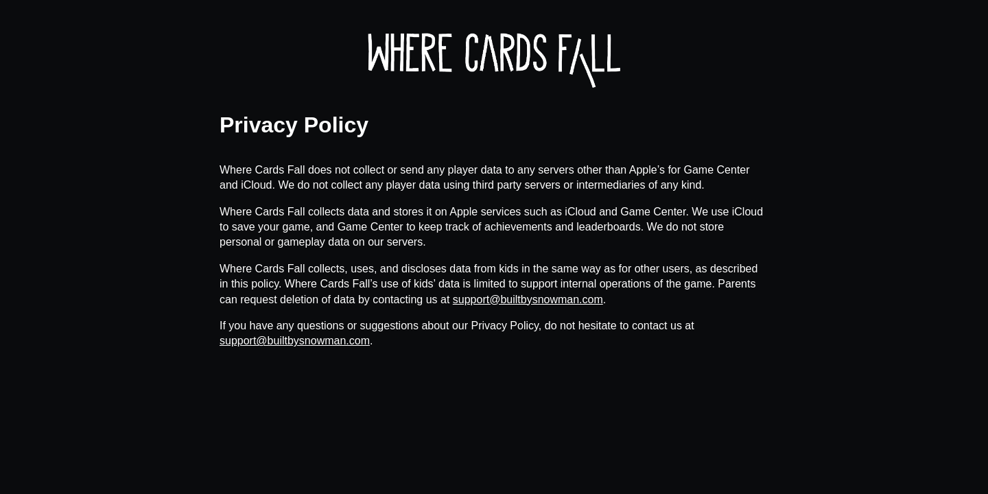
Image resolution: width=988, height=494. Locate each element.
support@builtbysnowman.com (528, 299)
